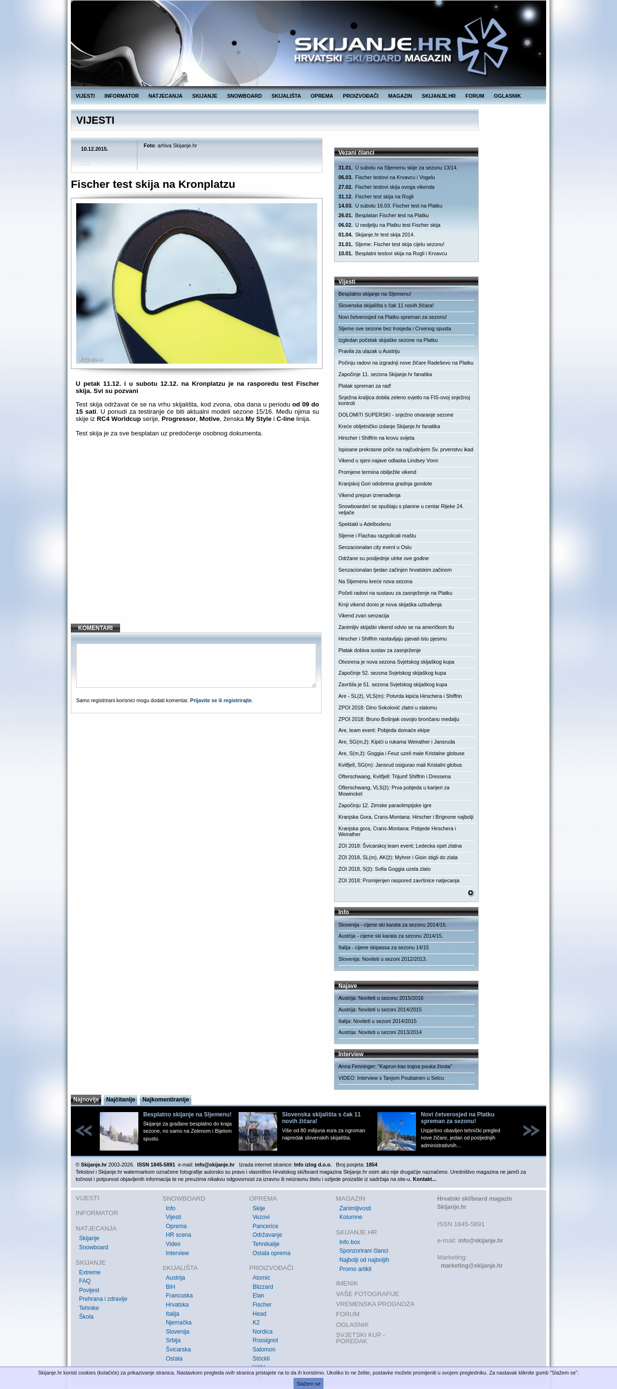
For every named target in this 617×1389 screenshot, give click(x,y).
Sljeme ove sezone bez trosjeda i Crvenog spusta (394, 328)
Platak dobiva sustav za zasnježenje (379, 650)
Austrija (175, 1277)
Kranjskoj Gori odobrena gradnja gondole (385, 483)
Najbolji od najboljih (364, 1260)
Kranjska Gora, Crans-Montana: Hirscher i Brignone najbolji (405, 817)
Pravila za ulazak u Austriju (369, 351)
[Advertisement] (197, 538)
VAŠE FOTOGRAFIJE (367, 1294)
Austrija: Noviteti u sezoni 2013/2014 (380, 1032)
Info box (349, 1242)
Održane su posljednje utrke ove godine (383, 558)
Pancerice (265, 1226)
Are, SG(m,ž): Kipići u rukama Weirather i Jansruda (396, 742)
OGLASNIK (507, 96)
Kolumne (350, 1217)
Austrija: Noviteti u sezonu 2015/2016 (381, 998)
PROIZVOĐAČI (360, 96)
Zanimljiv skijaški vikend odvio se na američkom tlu (396, 627)
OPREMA (322, 96)
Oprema (176, 1226)
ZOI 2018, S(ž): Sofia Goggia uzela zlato (384, 869)
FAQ (85, 1281)
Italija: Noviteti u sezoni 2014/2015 (377, 1021)
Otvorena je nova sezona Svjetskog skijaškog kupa (396, 662)
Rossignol (265, 1340)
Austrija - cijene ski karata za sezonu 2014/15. (390, 936)
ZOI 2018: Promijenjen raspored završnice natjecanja (398, 880)
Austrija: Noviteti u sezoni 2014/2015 (380, 1009)
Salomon (264, 1349)
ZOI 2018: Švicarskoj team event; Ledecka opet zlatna (400, 846)
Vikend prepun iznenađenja (369, 495)
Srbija (173, 1340)
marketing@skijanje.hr (471, 1265)
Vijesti (173, 1217)
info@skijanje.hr (480, 1240)
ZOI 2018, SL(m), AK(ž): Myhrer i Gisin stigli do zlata (398, 857)
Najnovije (86, 1099)
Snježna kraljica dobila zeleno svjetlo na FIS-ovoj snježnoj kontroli (404, 400)
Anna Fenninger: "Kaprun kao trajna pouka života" (395, 1066)
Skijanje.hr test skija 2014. (376, 235)
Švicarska (178, 1349)
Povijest (89, 1290)
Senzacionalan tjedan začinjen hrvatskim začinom (395, 570)
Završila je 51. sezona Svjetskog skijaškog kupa (392, 684)
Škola (86, 1316)
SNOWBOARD (244, 96)
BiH (170, 1287)
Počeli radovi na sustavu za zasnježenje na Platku (395, 593)
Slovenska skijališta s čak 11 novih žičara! (386, 305)
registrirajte (238, 700)
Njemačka (178, 1322)
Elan (258, 1295)
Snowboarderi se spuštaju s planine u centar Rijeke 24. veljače (401, 509)
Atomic (261, 1277)
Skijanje (89, 1238)
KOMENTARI (95, 628)
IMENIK (347, 1283)
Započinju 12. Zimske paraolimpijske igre (384, 805)
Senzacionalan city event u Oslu (375, 547)
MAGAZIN (400, 96)
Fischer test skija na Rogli (376, 197)
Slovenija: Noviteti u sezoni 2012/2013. (382, 959)
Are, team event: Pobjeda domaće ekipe (384, 730)
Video (173, 1244)
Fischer (262, 1304)
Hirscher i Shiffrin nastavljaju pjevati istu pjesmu (392, 639)
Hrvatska (177, 1304)
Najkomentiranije (165, 1099)
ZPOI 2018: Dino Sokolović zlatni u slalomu (387, 707)
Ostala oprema (272, 1253)
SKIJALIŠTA (286, 96)
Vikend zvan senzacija (363, 615)
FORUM (475, 96)
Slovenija (177, 1331)
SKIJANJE (204, 96)
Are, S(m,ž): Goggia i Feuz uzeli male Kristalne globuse (401, 753)
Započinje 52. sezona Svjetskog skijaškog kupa (392, 673)
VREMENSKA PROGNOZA (375, 1304)
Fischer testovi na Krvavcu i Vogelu (386, 177)
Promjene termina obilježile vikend (377, 472)
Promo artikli (355, 1269)
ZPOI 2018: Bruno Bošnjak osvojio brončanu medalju (398, 719)
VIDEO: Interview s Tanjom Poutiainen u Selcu (391, 1078)
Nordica (262, 1331)
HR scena (178, 1235)
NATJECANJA (165, 96)
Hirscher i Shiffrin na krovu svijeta (376, 438)
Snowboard (93, 1247)
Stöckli (261, 1358)
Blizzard (263, 1287)
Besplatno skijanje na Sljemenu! (374, 294)
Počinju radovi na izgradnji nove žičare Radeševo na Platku (405, 363)
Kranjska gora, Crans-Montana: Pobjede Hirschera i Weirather (397, 832)
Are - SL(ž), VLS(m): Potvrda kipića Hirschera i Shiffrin (400, 696)
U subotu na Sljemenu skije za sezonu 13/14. (398, 168)
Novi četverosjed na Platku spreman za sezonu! (392, 317)
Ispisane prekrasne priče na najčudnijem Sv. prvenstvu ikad (405, 449)
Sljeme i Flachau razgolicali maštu (377, 535)
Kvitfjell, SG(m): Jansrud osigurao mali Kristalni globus (400, 765)
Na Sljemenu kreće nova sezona (375, 581)
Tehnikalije (266, 1244)
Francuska (179, 1295)
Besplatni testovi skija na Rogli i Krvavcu (392, 253)
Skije (259, 1208)
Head (260, 1313)
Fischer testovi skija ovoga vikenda (386, 187)
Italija (172, 1313)
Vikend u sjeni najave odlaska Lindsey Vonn (388, 460)
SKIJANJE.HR (439, 96)
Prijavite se (203, 700)
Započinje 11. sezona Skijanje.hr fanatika (385, 374)
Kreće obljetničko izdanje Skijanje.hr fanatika (389, 426)
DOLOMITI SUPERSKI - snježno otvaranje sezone (396, 415)
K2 (256, 1322)
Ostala (174, 1358)
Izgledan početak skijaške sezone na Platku (388, 340)
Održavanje (267, 1235)
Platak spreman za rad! (364, 386)
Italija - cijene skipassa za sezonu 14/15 (383, 947)
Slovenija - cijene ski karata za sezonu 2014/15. (392, 925)
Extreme (90, 1272)
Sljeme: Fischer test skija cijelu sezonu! (391, 244)
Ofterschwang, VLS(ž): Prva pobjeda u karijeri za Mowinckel (393, 791)
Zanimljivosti (355, 1208)
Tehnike (89, 1308)
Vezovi (261, 1217)
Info (170, 1208)
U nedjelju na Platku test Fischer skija (389, 225)
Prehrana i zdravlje (103, 1299)
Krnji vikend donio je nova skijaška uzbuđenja (390, 604)
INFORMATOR (122, 96)
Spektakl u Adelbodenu (364, 524)
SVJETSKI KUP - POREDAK (360, 1338)
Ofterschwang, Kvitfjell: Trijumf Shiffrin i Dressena (394, 776)
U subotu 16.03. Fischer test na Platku (390, 206)
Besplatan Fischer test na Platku (383, 215)
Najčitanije (120, 1099)
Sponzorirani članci (363, 1250)
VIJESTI (85, 96)
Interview (177, 1253)
